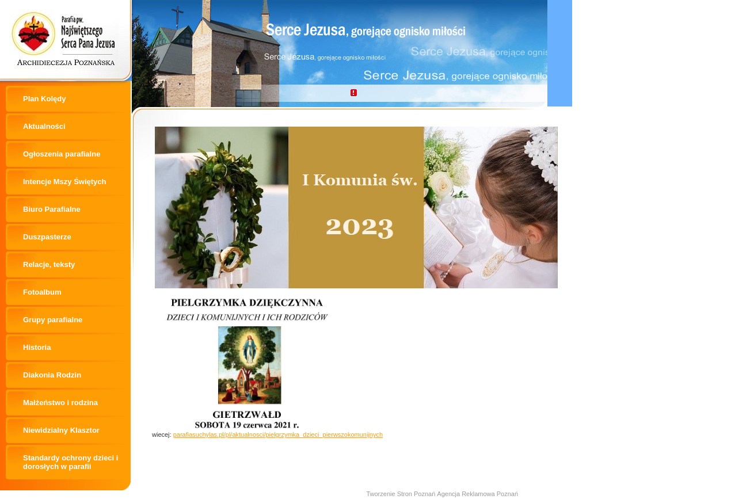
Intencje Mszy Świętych (64, 181)
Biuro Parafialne (52, 209)
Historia (37, 347)
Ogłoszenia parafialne (61, 154)
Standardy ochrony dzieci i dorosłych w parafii (70, 462)
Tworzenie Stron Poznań (400, 493)
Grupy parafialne (52, 319)
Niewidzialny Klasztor (61, 430)
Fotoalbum (42, 292)
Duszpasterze (47, 237)
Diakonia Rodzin (52, 375)
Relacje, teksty (49, 264)
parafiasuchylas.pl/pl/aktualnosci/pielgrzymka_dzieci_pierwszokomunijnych (278, 434)
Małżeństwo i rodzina (60, 402)
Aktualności (44, 126)
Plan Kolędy (44, 98)
